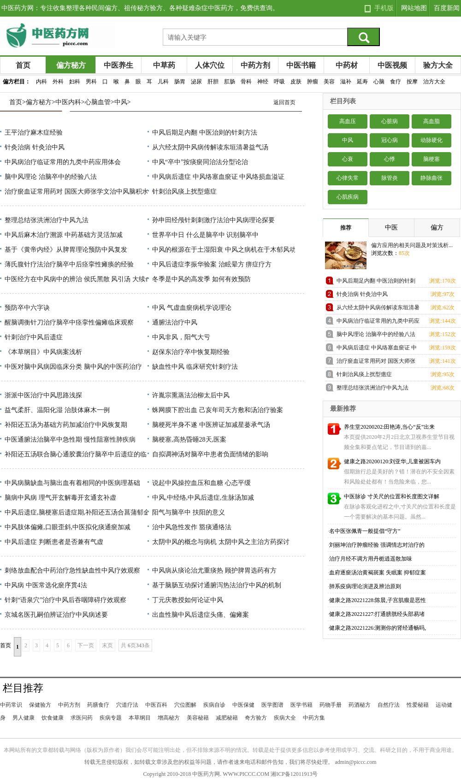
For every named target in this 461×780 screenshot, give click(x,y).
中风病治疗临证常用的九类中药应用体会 (63, 162)
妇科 (74, 81)
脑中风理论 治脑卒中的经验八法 (51, 176)
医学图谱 (272, 705)
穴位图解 (185, 705)
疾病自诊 (214, 705)
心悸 (389, 159)
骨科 (246, 81)
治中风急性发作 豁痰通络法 (191, 527)
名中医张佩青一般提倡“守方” (365, 531)
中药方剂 (255, 65)
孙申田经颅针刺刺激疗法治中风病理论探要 (213, 220)
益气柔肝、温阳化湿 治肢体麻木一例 (57, 410)
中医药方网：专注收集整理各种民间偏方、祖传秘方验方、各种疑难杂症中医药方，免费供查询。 (140, 8)
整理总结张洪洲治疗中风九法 (47, 220)
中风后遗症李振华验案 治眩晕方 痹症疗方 (212, 264)
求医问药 (82, 718)
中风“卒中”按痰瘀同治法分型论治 (200, 162)
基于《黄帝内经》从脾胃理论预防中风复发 (66, 249)
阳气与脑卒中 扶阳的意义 (188, 512)
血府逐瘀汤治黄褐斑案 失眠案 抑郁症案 (377, 572)
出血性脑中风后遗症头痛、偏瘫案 (200, 614)
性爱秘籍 (418, 705)
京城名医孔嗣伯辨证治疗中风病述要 (56, 614)
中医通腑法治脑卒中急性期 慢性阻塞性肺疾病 (70, 439)
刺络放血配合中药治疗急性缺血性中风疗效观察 (72, 570)
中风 (120, 102)
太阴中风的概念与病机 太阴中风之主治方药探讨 (221, 541)
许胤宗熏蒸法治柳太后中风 (191, 395)
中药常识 (11, 705)
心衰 (347, 159)
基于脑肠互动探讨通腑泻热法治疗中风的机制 (216, 585)
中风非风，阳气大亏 (181, 337)
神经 (262, 81)
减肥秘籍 (227, 718)
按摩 (412, 81)
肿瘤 (312, 81)
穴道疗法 (127, 705)
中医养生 (118, 65)
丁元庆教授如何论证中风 (187, 600)
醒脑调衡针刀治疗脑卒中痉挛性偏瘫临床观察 (69, 322)
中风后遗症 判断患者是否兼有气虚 (54, 541)
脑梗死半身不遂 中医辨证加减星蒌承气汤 (211, 424)
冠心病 (389, 140)
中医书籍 (301, 65)
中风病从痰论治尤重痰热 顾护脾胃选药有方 (214, 570)
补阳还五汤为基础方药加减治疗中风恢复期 (66, 424)
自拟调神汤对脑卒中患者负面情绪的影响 (210, 454)
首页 (23, 65)
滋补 (345, 81)
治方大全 (434, 81)
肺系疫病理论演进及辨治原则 (365, 586)
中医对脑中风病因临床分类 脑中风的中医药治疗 (73, 366)
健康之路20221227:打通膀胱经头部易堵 (377, 614)
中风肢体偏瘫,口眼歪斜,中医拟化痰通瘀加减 (67, 527)
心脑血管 (98, 102)
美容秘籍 (198, 718)
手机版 (384, 8)
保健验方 (40, 705)
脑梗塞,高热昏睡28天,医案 (189, 439)
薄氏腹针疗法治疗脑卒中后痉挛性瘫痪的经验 (69, 264)
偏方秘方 (71, 65)
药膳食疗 (98, 705)
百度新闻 (447, 8)
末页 (107, 645)
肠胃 (179, 81)
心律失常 (348, 178)
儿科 (163, 81)
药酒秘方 (360, 705)
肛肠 (229, 81)
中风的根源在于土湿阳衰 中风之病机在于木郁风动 (224, 249)
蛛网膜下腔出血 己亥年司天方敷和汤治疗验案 (217, 410)
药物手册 (330, 705)
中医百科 (156, 705)
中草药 (164, 65)
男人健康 (23, 718)
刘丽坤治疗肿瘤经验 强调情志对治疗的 (377, 545)
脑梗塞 (431, 159)
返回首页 (284, 102)
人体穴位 (210, 65)
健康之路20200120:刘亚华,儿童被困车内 (392, 461)
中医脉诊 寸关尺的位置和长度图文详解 (391, 496)
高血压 (347, 121)
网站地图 (414, 8)
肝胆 (213, 81)
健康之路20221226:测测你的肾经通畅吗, (377, 628)
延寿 (362, 81)
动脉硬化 (431, 140)
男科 (91, 81)
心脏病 (389, 121)
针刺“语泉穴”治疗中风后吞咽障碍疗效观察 (65, 600)
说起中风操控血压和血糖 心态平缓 (201, 482)
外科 (58, 81)
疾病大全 (285, 718)
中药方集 (314, 718)
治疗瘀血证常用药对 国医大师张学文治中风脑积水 (76, 191)
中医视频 (392, 65)
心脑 (378, 81)
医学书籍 (301, 705)
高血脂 (431, 121)
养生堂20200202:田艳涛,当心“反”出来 (389, 427)
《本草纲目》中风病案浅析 (43, 352)
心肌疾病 (348, 197)
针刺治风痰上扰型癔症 (184, 191)
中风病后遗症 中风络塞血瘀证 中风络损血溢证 (218, 176)
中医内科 (68, 102)
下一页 (85, 645)
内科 (41, 81)
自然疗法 (389, 705)
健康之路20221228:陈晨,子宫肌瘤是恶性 (377, 600)
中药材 (347, 65)
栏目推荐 (23, 688)
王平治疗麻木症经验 (34, 132)
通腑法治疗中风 (174, 322)
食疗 (395, 81)
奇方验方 (256, 718)
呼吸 (279, 81)
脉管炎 (389, 178)
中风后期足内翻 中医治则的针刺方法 (204, 132)
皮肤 (295, 81)
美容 (329, 81)
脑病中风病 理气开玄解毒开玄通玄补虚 (60, 497)
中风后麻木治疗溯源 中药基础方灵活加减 (64, 234)
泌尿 (196, 81)
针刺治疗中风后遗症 (34, 337)
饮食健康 (52, 718)
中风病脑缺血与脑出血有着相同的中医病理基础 (72, 482)
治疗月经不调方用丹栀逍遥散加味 (370, 558)
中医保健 (243, 705)
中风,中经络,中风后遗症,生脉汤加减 (203, 497)
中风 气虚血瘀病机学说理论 (191, 307)
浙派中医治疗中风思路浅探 (43, 395)
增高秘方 (169, 718)
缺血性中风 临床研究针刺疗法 (195, 366)
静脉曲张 (431, 178)
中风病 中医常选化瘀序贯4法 (46, 585)
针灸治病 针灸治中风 (35, 147)
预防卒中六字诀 (27, 307)
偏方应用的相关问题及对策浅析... (412, 245)
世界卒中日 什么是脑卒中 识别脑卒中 (205, 234)
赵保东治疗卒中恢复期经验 (191, 352)
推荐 (345, 228)
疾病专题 (111, 718)
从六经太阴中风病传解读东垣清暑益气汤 (210, 147)
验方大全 (438, 65)
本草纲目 (140, 718)
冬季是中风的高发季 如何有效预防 (201, 279)
